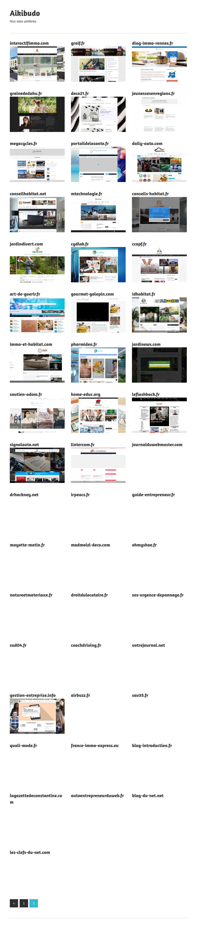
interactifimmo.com (29, 43)
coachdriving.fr (86, 645)
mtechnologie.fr (86, 193)
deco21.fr (80, 93)
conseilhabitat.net (28, 193)
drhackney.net (24, 494)
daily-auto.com (147, 143)
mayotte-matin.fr (27, 545)
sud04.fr (18, 645)
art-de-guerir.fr (25, 294)
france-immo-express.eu (95, 745)
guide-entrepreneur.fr (153, 494)
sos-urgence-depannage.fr (158, 595)
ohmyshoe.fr (144, 545)
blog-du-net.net (148, 795)
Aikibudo (25, 13)
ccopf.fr (139, 244)
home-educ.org (85, 394)
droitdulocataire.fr (89, 595)
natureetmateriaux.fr (31, 595)
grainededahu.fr (26, 93)
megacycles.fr (23, 143)
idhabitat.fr (143, 294)
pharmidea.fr (84, 344)
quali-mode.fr (23, 745)
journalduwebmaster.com (157, 444)
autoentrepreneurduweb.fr (97, 795)
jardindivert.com (26, 244)
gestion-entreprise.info (33, 695)
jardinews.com (146, 344)
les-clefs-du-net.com (30, 852)
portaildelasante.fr (90, 143)
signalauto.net (24, 444)
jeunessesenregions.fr (153, 93)
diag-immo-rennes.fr (152, 43)
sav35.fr (140, 695)
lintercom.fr (82, 444)
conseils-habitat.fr (150, 193)
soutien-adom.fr (26, 394)
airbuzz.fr (80, 695)
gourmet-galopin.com (92, 294)
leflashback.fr (145, 394)
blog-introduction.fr (152, 745)
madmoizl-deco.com (90, 545)
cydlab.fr (80, 244)
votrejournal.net (148, 645)
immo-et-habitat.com (31, 344)
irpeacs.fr (80, 494)
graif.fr (78, 43)
